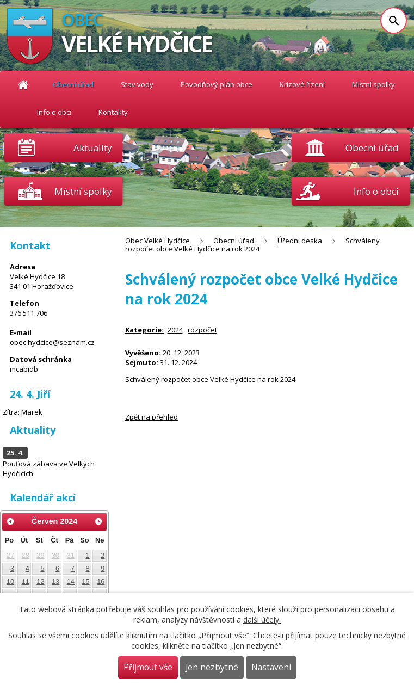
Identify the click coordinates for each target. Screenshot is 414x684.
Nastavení (271, 667)
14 (71, 581)
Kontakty (113, 112)
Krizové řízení (302, 84)
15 (85, 581)
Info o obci (54, 112)
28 (25, 555)
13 (55, 581)
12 (40, 581)
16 (100, 581)
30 (55, 555)
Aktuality (92, 147)
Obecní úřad (73, 84)
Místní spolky (373, 84)
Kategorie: (144, 330)
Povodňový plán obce (216, 84)
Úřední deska (299, 240)
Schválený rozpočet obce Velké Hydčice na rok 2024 (210, 379)
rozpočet (202, 330)
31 (71, 555)
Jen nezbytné (212, 667)
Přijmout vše (147, 667)
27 (10, 555)
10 (10, 581)
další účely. (262, 619)
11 (25, 581)
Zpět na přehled (151, 417)
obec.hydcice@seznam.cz (52, 342)
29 (40, 555)
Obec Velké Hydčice (23, 84)
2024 (175, 330)
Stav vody (137, 84)
